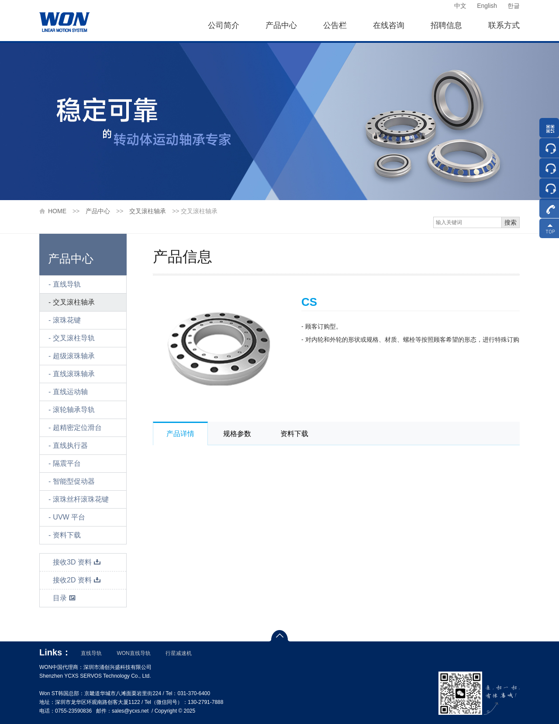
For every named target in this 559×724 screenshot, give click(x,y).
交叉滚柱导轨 (74, 338)
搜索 (510, 222)
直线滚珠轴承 (74, 374)
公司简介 (223, 25)
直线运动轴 (70, 391)
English (487, 5)
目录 (64, 598)
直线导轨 (67, 284)
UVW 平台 (69, 517)
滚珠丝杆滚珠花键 (81, 499)
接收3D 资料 (77, 562)
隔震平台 (67, 463)
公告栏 (335, 25)
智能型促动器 (74, 481)
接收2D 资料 (77, 580)
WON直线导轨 (133, 653)
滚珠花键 (67, 320)
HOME (57, 211)
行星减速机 (179, 653)
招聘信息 (446, 25)
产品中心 (281, 25)
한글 (513, 5)
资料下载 (67, 535)
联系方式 (504, 25)
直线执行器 (70, 445)
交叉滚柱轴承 (147, 211)
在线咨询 (388, 25)
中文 (460, 5)
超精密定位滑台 (77, 427)
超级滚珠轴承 (74, 356)
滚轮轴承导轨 (74, 409)
